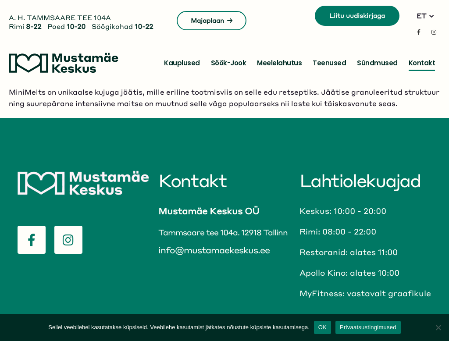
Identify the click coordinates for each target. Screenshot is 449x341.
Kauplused (182, 62)
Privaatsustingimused (368, 327)
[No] (438, 327)
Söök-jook (228, 62)
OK (322, 327)
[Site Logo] (63, 63)
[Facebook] (419, 32)
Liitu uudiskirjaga (357, 15)
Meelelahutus (279, 62)
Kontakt (422, 62)
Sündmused (377, 62)
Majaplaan (211, 20)
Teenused (329, 62)
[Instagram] (434, 32)
